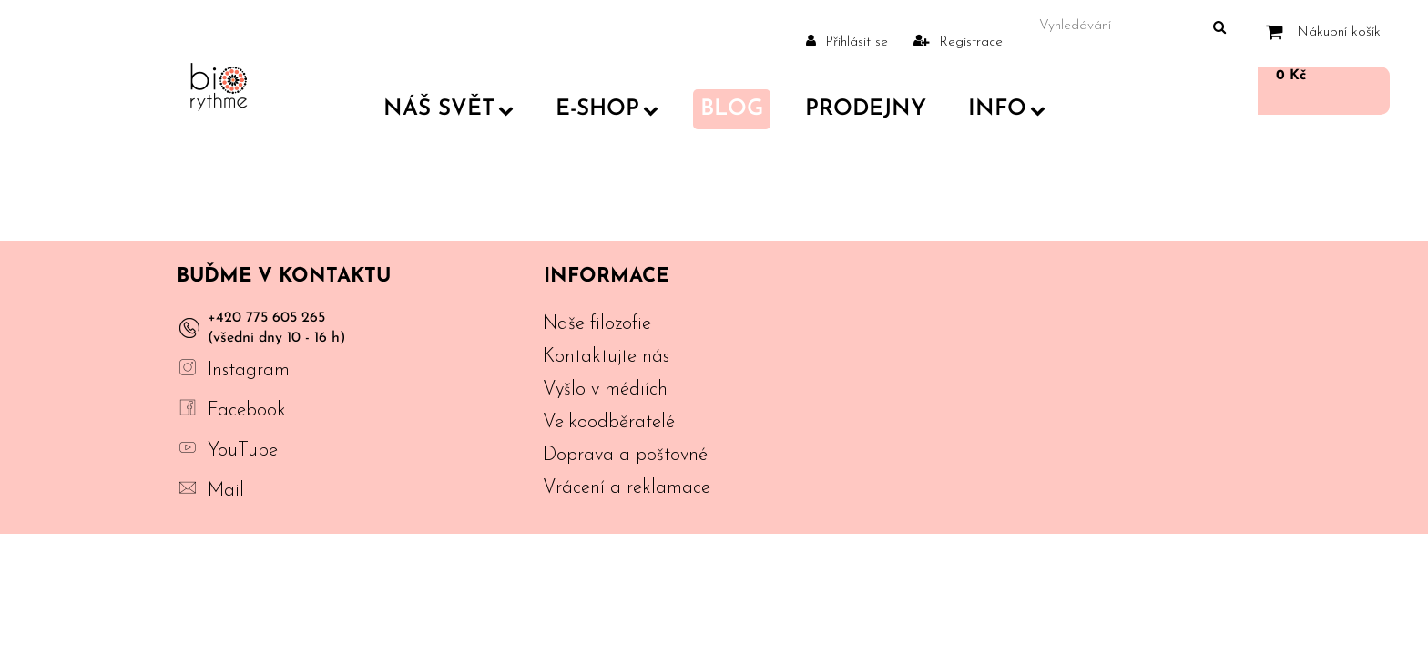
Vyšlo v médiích (605, 389)
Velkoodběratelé (609, 422)
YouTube (243, 450)
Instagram (249, 370)
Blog (731, 109)
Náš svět (448, 109)
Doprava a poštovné (625, 455)
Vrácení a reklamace (626, 487)
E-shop (607, 109)
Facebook (247, 410)
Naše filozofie (597, 323)
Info (1007, 109)
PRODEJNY (865, 109)
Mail (226, 490)
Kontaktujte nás (606, 356)
